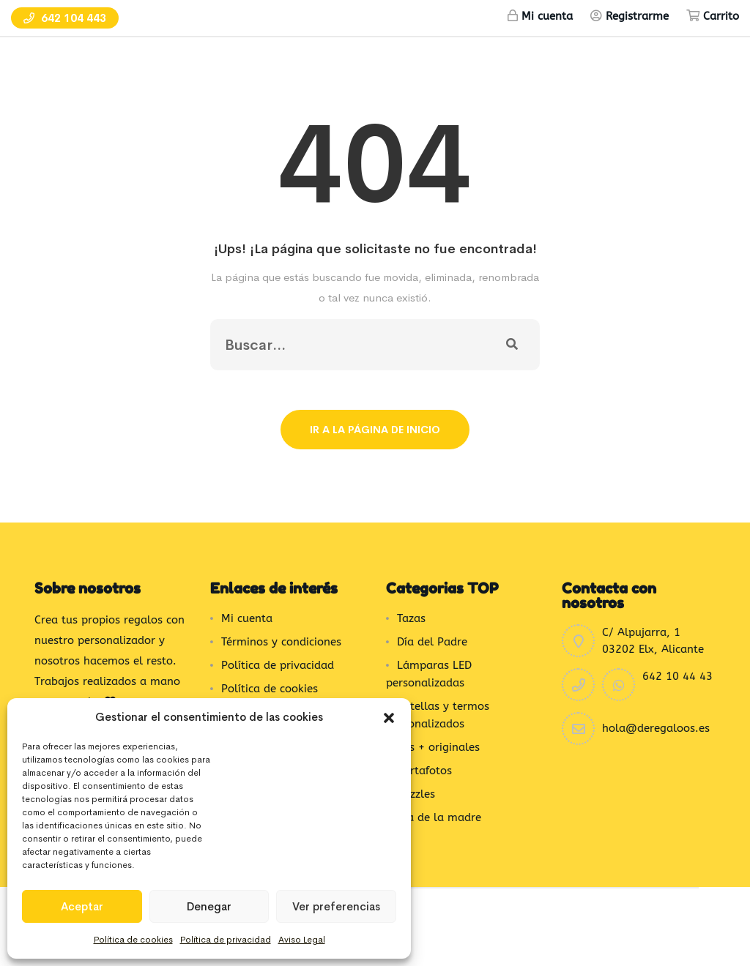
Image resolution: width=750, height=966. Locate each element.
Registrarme (637, 16)
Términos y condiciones (281, 641)
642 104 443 (64, 18)
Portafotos (424, 770)
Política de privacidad (225, 940)
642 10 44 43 (677, 676)
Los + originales (438, 747)
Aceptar (82, 906)
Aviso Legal (301, 940)
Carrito (721, 16)
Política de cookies (133, 940)
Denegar (209, 906)
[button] (389, 717)
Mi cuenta (547, 16)
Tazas (411, 618)
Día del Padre (432, 641)
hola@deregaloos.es (656, 728)
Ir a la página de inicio (375, 429)
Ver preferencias (336, 906)
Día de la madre (439, 817)
